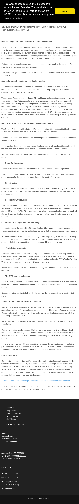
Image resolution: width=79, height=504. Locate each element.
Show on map (11, 489)
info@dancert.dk (12, 419)
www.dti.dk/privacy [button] (14, 18)
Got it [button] (64, 11)
